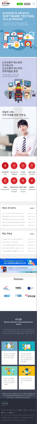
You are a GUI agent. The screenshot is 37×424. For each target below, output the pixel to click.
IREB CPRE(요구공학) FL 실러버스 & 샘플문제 (14, 248)
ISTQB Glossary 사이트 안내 (10, 242)
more (32, 208)
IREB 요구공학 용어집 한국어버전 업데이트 (13, 222)
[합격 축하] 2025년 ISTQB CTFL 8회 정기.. (14, 219)
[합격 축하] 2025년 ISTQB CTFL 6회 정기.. (14, 225)
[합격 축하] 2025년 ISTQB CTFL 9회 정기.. (14, 216)
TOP (33, 402)
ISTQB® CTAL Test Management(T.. (13, 239)
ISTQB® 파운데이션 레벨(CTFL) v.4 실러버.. (14, 251)
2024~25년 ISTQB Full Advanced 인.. (13, 213)
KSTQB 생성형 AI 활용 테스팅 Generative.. (14, 245)
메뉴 (33, 4)
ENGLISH (27, 4)
